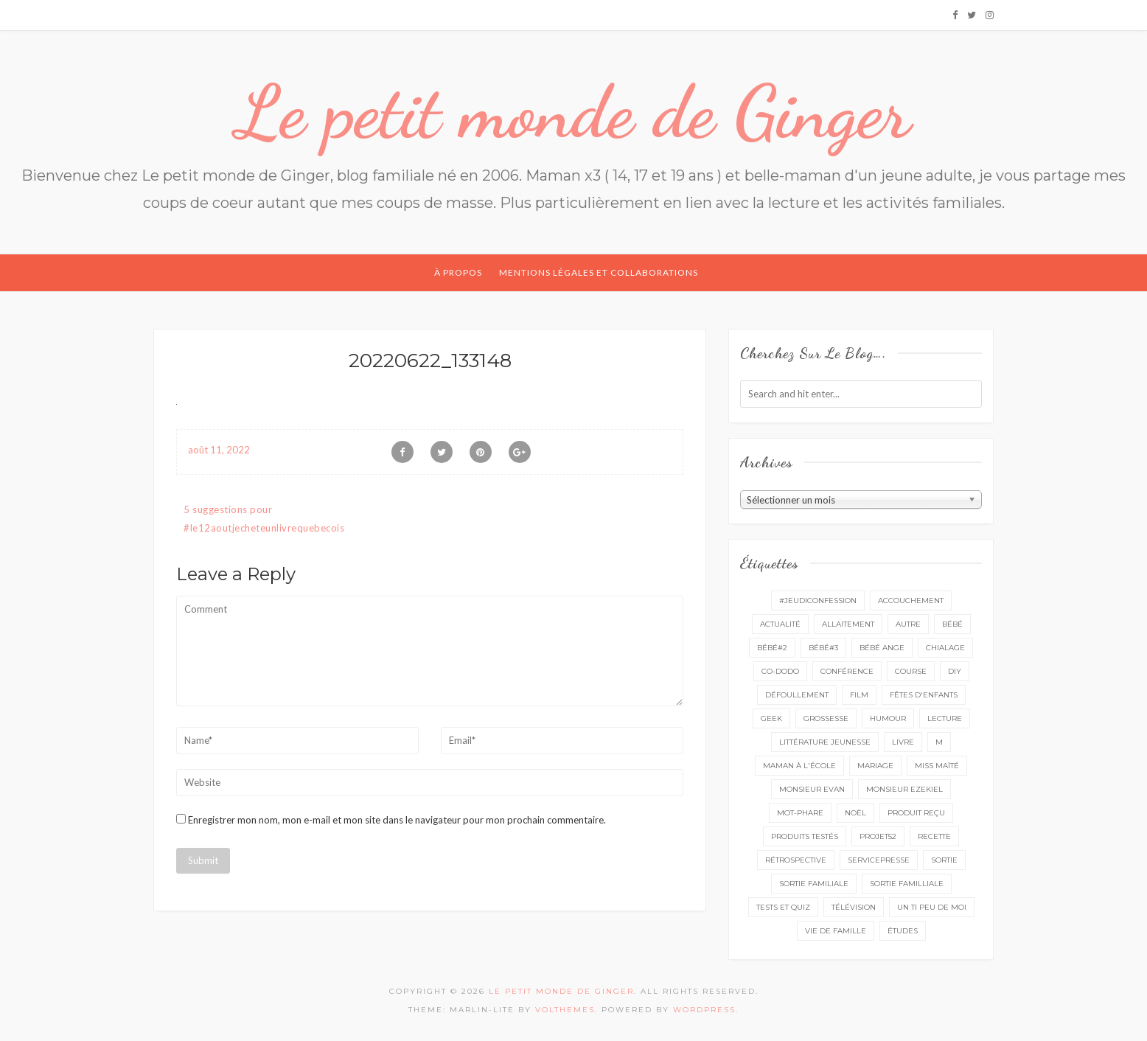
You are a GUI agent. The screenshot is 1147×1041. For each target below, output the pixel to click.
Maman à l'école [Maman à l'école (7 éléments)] (799, 765)
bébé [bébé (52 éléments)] (952, 624)
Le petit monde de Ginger (573, 112)
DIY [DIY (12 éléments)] (954, 671)
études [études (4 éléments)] (903, 931)
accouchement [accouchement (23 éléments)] (911, 600)
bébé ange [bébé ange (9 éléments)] (882, 647)
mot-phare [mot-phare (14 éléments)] (800, 813)
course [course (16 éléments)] (911, 671)
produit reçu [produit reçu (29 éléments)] (916, 813)
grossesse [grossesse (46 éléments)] (825, 718)
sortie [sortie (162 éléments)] (944, 860)
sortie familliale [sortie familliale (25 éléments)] (907, 883)
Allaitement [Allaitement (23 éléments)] (848, 624)
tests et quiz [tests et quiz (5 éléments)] (783, 907)
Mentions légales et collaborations (598, 272)
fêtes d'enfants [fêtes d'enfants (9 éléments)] (924, 695)
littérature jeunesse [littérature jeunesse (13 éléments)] (825, 742)
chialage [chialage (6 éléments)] (945, 647)
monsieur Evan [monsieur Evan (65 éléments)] (812, 789)
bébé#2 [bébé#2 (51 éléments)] (772, 647)
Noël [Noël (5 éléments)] (855, 813)
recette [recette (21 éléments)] (934, 836)
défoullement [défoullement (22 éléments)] (797, 695)
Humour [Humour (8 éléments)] (888, 718)
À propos (458, 272)
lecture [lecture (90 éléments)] (944, 718)
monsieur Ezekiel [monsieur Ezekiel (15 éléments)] (904, 789)
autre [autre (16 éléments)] (908, 624)
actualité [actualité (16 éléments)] (780, 624)
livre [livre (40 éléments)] (903, 742)
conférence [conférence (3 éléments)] (847, 671)
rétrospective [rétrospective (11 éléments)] (795, 860)
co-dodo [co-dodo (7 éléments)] (780, 671)
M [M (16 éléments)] (939, 742)
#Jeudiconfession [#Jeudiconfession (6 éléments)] (818, 600)
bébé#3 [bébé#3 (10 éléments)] (823, 647)
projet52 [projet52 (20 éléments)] (878, 836)
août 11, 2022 (219, 450)
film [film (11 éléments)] (859, 695)
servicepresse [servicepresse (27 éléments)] (879, 860)
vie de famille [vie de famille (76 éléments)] (835, 931)
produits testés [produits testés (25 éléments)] (804, 836)
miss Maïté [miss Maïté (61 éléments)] (937, 765)
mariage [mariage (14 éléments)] (875, 765)
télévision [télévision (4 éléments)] (854, 907)
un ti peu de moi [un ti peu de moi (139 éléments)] (931, 907)
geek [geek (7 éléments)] (771, 718)
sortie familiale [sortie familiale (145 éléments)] (813, 883)
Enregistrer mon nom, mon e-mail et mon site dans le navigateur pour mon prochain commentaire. (397, 820)
